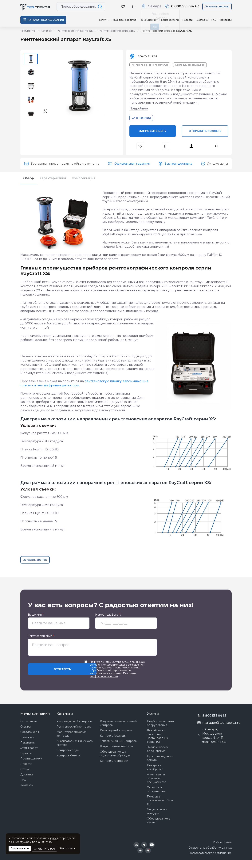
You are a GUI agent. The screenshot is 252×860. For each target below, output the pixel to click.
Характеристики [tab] (53, 178)
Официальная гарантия (132, 163)
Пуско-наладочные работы (160, 758)
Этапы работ (29, 748)
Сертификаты (29, 732)
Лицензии (27, 737)
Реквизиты (27, 742)
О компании (28, 721)
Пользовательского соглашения (122, 664)
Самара (155, 6)
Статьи (25, 769)
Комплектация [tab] (83, 178)
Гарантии (26, 753)
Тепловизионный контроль (118, 741)
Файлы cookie (222, 842)
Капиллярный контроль (116, 730)
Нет (165, 27)
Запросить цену (152, 131)
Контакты (226, 19)
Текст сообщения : (41, 636)
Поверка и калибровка (155, 767)
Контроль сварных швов (190, 64)
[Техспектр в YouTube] (152, 845)
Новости (188, 19)
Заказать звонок (217, 6)
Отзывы (25, 726)
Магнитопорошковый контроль (71, 733)
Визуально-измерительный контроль (118, 723)
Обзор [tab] (28, 178)
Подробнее (138, 108)
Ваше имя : (36, 615)
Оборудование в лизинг (158, 820)
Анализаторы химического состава (75, 743)
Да (155, 27)
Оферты (95, 667)
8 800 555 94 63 (214, 715)
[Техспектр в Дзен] (140, 850)
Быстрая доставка (178, 163)
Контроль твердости (114, 761)
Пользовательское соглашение (210, 853)
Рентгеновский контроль (74, 726)
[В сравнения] (166, 146)
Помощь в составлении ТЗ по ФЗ (160, 800)
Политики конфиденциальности (113, 675)
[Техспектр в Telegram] (144, 845)
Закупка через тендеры (157, 811)
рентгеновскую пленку (103, 381)
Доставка (202, 19)
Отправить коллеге (205, 131)
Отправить (62, 669)
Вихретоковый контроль (116, 746)
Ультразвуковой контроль (74, 721)
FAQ (214, 19)
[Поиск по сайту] (100, 6)
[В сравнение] (133, 6)
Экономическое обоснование (158, 749)
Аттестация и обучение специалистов (156, 778)
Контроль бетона (68, 755)
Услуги (103, 19)
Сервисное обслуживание (157, 789)
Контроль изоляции (113, 735)
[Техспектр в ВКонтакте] (136, 845)
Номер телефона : (108, 615)
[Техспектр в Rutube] (148, 850)
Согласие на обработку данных (210, 847)
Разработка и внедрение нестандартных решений (157, 736)
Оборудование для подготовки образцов (115, 753)
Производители (31, 758)
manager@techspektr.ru (221, 722)
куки (53, 838)
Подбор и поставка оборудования (160, 723)
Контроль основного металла (150, 64)
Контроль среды (68, 750)
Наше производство (124, 19)
